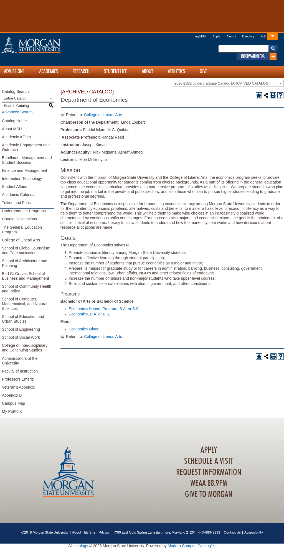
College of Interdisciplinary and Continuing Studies (24, 347)
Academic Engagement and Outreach (26, 147)
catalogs (80, 546)
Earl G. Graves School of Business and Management (25, 276)
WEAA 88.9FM (208, 483)
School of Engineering (21, 329)
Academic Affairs (16, 137)
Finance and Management (24, 170)
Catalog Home (14, 121)
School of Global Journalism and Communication (26, 250)
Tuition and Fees (16, 202)
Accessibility (253, 532)
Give (203, 71)
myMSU (200, 36)
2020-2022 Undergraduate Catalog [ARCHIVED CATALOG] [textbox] (222, 83)
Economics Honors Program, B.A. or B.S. (104, 309)
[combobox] (228, 83)
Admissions (14, 71)
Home (42, 44)
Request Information (208, 472)
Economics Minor (83, 329)
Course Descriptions (19, 219)
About (147, 71)
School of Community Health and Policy (26, 288)
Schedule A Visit (208, 461)
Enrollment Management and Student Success (27, 160)
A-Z (263, 36)
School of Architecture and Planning (24, 263)
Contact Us (232, 532)
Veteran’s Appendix (18, 387)
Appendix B (12, 395)
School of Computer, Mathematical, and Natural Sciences (24, 304)
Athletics (176, 71)
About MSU (12, 129)
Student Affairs (14, 186)
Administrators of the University (19, 360)
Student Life (115, 71)
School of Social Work (21, 337)
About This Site (83, 532)
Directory (248, 36)
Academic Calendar (19, 194)
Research (80, 71)
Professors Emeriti (18, 379)
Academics (48, 71)
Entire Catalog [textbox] (15, 98)
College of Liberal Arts (21, 240)
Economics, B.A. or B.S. (89, 314)
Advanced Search (17, 112)
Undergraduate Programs (24, 211)
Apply (216, 36)
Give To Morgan (208, 494)
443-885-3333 (209, 532)
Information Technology (22, 178)
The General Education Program (22, 229)
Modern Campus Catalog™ (191, 546)
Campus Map (13, 403)
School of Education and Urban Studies (23, 318)
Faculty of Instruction (20, 371)
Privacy (104, 532)
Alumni (231, 36)
